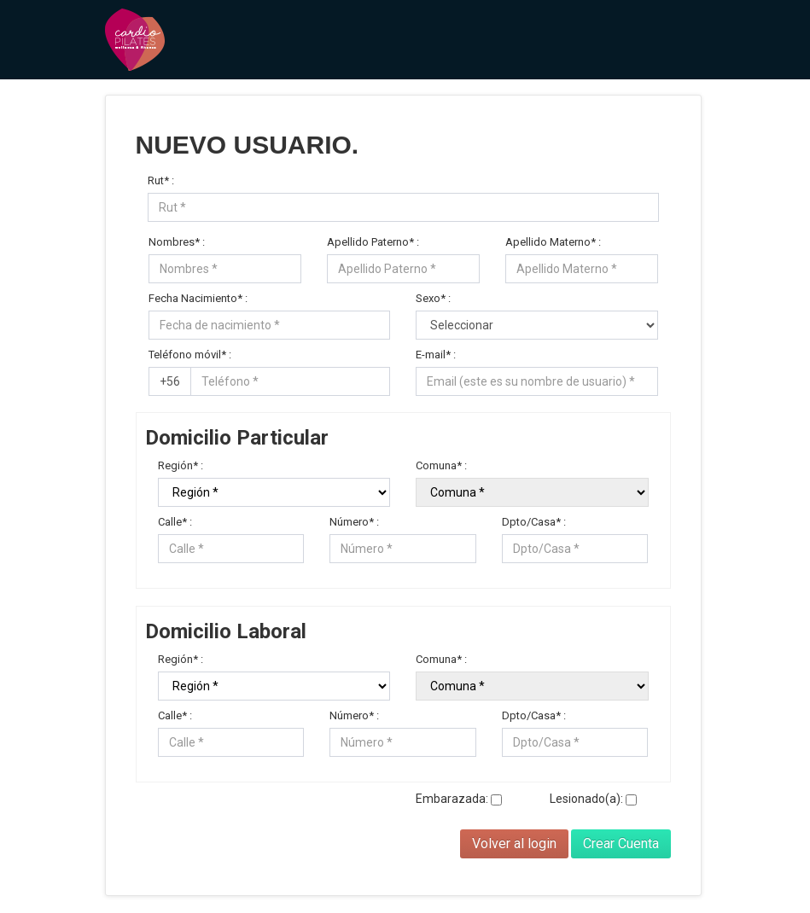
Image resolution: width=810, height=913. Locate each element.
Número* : (354, 521)
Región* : (180, 465)
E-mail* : (436, 354)
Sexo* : (433, 298)
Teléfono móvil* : (190, 354)
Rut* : (161, 180)
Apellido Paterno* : (373, 242)
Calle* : (175, 521)
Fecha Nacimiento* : (198, 298)
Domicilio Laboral (225, 633)
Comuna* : (441, 465)
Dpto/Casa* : (534, 521)
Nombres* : (177, 242)
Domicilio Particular (237, 440)
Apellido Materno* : (553, 242)
